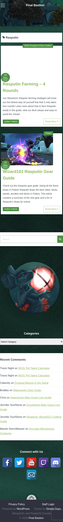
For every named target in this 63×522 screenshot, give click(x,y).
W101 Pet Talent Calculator (34, 368)
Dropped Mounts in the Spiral (31, 383)
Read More (51, 121)
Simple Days (53, 508)
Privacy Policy (17, 504)
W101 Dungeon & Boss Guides (37, 46)
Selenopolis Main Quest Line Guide (30, 397)
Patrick (14, 121)
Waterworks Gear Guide (27, 390)
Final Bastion (35, 5)
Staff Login (48, 504)
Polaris (48, 133)
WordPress (23, 508)
